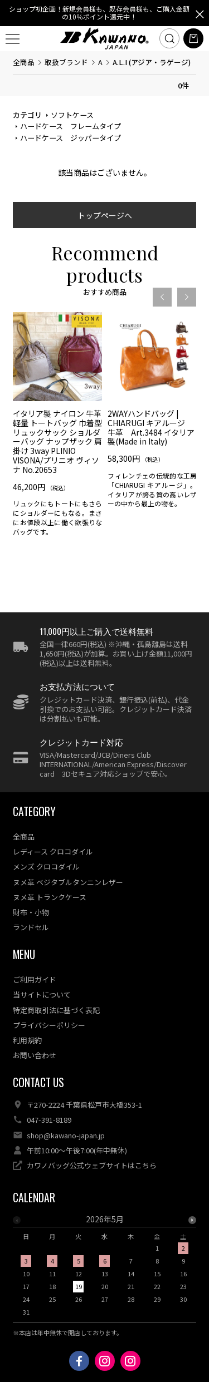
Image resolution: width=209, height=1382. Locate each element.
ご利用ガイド (34, 979)
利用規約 (27, 1040)
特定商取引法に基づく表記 (56, 1010)
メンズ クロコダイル (46, 866)
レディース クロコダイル (53, 851)
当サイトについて (42, 994)
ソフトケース (72, 115)
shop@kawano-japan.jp (66, 1135)
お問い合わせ (34, 1055)
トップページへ (104, 215)
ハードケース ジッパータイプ (70, 137)
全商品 (24, 62)
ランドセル (31, 927)
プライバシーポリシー (49, 1025)
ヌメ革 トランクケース (49, 897)
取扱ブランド (66, 62)
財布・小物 (31, 912)
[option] (57, 428)
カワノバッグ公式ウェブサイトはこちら (92, 1165)
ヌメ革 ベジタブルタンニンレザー (68, 882)
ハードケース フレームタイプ (70, 126)
